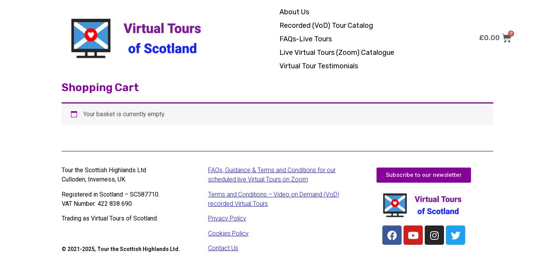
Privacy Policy (227, 218)
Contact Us (223, 248)
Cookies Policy (228, 233)
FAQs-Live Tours (305, 39)
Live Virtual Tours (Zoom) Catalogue (336, 52)
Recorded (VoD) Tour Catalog (326, 25)
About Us (294, 12)
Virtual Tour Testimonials (318, 66)
